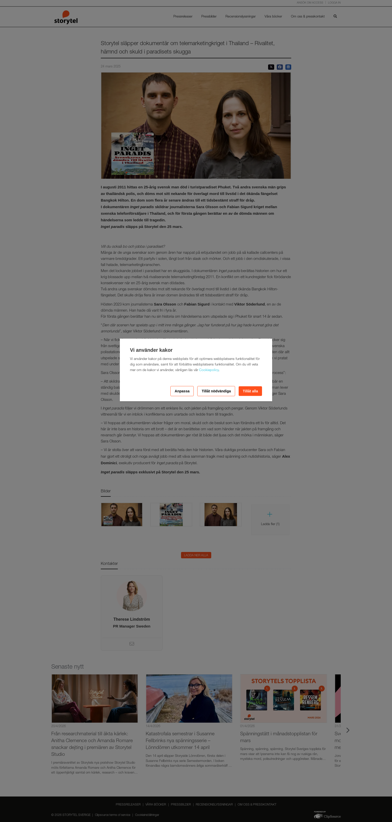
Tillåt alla (250, 391)
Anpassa (182, 391)
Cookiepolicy (209, 370)
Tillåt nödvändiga (216, 391)
